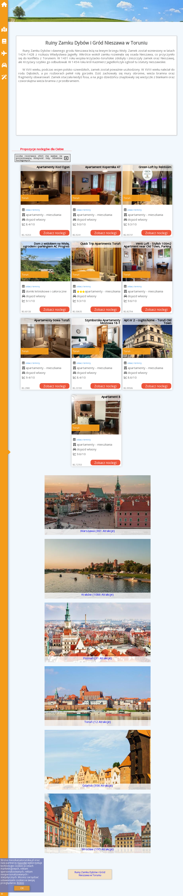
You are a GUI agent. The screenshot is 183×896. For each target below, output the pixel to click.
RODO (20, 883)
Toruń (25, 198)
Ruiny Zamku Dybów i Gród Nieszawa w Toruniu (90, 874)
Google (22, 863)
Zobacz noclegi (54, 233)
